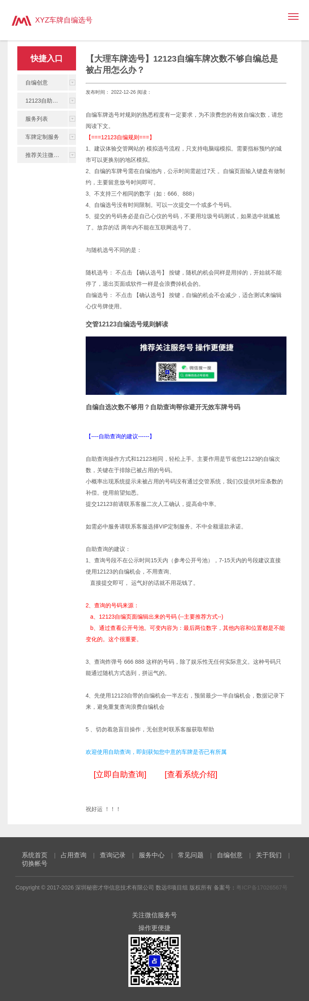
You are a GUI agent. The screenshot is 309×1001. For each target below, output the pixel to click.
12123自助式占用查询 (46, 100)
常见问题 (191, 855)
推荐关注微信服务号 (46, 155)
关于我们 (269, 855)
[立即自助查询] (120, 774)
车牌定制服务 (42, 137)
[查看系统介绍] (191, 774)
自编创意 (36, 82)
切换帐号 (34, 863)
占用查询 (74, 855)
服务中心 (152, 855)
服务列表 (36, 119)
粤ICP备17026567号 (262, 887)
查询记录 (113, 855)
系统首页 (34, 855)
